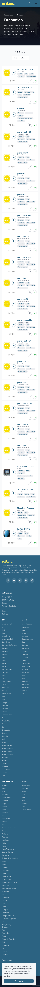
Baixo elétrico (6, 797)
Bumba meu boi (7, 639)
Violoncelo (5, 945)
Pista (23, 675)
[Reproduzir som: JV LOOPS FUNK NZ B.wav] (14, 92)
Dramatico (21, 76)
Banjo (4, 803)
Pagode (4, 718)
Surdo (26, 533)
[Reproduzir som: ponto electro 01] (14, 345)
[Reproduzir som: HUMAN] (14, 114)
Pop (3, 724)
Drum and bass (7, 669)
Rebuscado (26, 681)
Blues (4, 633)
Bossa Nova (6, 636)
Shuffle (4, 760)
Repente (5, 736)
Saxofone (5, 891)
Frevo (4, 678)
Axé (3, 627)
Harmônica (5, 855)
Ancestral (25, 636)
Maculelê (5, 706)
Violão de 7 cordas (8, 939)
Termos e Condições (9, 606)
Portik (19, 468)
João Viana (20, 71)
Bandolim (5, 800)
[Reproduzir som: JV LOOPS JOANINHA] (14, 493)
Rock (26, 512)
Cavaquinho (6, 819)
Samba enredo (7, 751)
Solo (23, 807)
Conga (4, 825)
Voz (3, 948)
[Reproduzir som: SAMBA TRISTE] (14, 533)
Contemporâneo (27, 639)
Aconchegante (27, 624)
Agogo (4, 788)
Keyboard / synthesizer (25, 118)
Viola (3, 930)
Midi (23, 797)
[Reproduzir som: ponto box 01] (14, 387)
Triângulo (5, 910)
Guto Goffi (20, 510)
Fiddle (4, 843)
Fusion (27, 494)
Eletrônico (5, 840)
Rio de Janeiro (31, 76)
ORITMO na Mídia (8, 600)
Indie (3, 697)
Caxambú (5, 651)
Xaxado (4, 772)
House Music (6, 694)
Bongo (4, 816)
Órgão (4, 864)
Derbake (5, 834)
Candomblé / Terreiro (9, 645)
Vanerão (5, 766)
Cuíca (4, 831)
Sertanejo (5, 757)
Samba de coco (7, 748)
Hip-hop (4, 690)
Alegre (24, 630)
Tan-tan (4, 900)
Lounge (20, 115)
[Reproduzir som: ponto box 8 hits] (14, 220)
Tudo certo (19, 981)
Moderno (25, 669)
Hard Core (5, 687)
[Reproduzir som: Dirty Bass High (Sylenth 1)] (14, 472)
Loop (31, 74)
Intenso (24, 660)
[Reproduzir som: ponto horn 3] (14, 429)
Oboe (4, 861)
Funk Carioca (31, 139)
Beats (4, 810)
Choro (4, 657)
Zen (23, 694)
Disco (4, 666)
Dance (4, 663)
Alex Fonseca (21, 531)
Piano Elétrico (6, 876)
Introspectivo (26, 663)
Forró (3, 675)
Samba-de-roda (7, 754)
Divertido (25, 645)
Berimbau (5, 813)
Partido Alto (6, 721)
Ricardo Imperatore (23, 134)
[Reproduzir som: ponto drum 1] (14, 283)
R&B (3, 727)
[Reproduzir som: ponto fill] (14, 178)
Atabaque (5, 794)
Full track (21, 113)
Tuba (3, 922)
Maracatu (5, 709)
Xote (3, 775)
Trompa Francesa (8, 916)
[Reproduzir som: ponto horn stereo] (14, 408)
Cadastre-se (6, 614)
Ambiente (25, 633)
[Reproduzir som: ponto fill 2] (14, 199)
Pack (23, 800)
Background (22, 515)
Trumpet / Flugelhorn (9, 919)
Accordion (5, 785)
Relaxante (25, 684)
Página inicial (8, 15)
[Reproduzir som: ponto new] (14, 450)
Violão (4, 936)
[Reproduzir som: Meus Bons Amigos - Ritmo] (14, 513)
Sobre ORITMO (7, 597)
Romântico (25, 687)
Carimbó (5, 648)
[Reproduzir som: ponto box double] (14, 325)
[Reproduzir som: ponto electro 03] (14, 137)
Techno (4, 763)
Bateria (20, 74)
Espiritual (25, 654)
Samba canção (7, 745)
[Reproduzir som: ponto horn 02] (14, 366)
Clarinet (4, 822)
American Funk (29, 92)
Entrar (4, 611)
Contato (4, 603)
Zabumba (5, 954)
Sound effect (26, 810)
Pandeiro (5, 867)
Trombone (5, 913)
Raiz (23, 678)
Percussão (5, 870)
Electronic (21, 471)
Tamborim (21, 536)
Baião (4, 630)
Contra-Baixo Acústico (9, 828)
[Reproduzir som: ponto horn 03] (14, 241)
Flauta (4, 846)
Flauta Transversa (8, 849)
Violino (4, 942)
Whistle (4, 951)
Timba (4, 907)
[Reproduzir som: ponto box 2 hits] (14, 262)
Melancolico (26, 666)
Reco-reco (5, 885)
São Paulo (21, 121)
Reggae (4, 733)
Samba (29, 536)
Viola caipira (6, 933)
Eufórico (25, 657)
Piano (4, 873)
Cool (23, 642)
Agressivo (25, 627)
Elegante (25, 651)
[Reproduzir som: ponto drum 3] (14, 157)
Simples (24, 690)
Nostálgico (25, 672)
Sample (24, 803)
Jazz (26, 74)
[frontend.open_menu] (36, 3)
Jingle (24, 791)
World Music (6, 769)
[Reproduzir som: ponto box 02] (14, 304)
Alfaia (4, 791)
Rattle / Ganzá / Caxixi (9, 882)
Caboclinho (6, 642)
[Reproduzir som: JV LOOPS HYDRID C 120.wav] (14, 73)
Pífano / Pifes (6, 879)
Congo (4, 660)
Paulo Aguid (21, 110)
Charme (4, 654)
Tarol (3, 904)
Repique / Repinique (9, 888)
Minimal (4, 712)
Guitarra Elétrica (7, 852)
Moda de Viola (7, 715)
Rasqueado (6, 730)
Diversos (21, 136)
